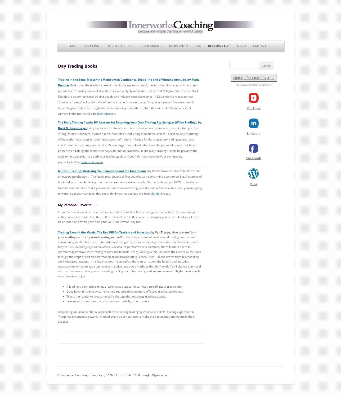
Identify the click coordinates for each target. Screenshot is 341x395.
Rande (155, 194)
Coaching (91, 46)
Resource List (219, 46)
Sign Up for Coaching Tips (253, 77)
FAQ (198, 46)
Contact (259, 46)
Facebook (253, 158)
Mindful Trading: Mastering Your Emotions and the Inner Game (102, 171)
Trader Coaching (119, 46)
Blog (253, 184)
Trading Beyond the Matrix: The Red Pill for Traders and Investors (104, 232)
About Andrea (151, 46)
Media (241, 46)
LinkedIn (253, 133)
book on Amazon (104, 114)
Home (73, 46)
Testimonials (178, 46)
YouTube (253, 108)
